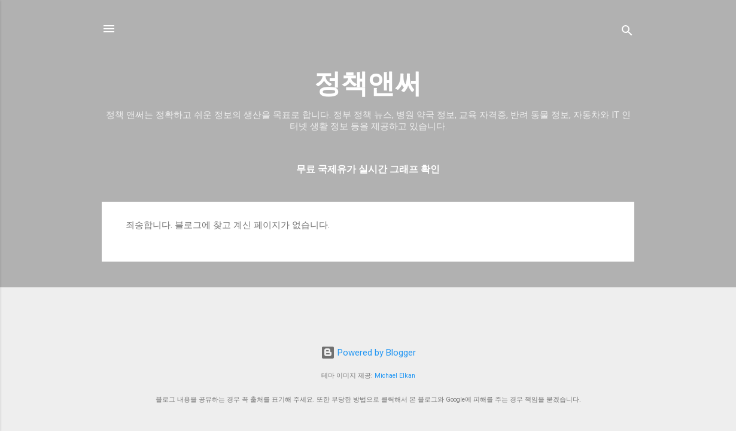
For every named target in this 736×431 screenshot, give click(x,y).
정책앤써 (368, 83)
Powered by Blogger (368, 352)
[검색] (627, 32)
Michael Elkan (395, 376)
